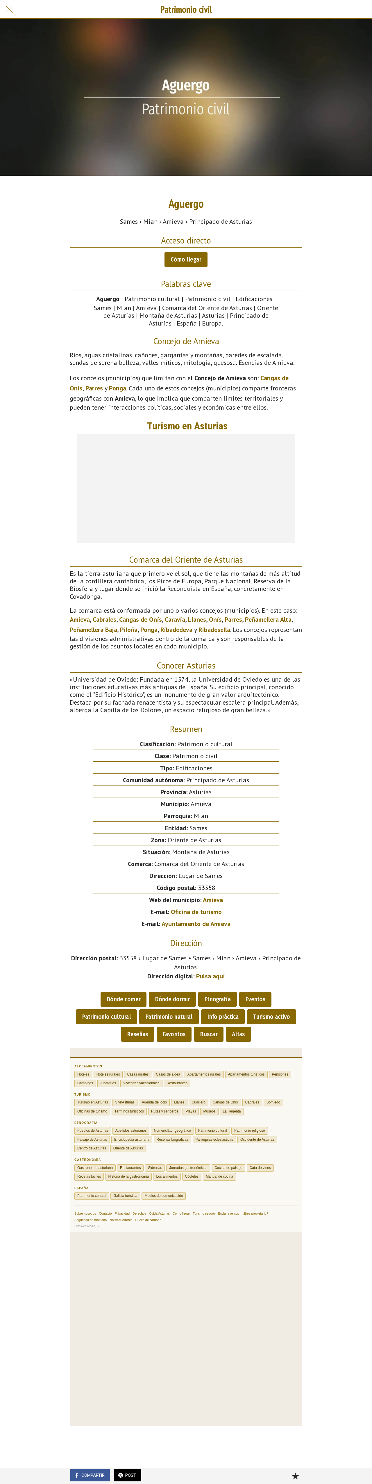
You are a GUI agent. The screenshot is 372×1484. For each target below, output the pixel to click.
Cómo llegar (186, 259)
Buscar (208, 1034)
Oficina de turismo (196, 912)
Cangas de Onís (140, 619)
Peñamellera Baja (93, 629)
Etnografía (217, 999)
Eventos (255, 999)
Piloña (128, 629)
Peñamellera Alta (268, 619)
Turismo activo (271, 1016)
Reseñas (137, 1034)
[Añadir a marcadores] (295, 1476)
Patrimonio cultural (106, 1016)
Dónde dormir (172, 999)
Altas (238, 1034)
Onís (215, 619)
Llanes (197, 619)
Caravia (175, 619)
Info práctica (223, 1016)
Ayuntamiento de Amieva (196, 924)
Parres (94, 388)
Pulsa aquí (210, 976)
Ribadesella (214, 629)
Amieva (80, 619)
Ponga (117, 388)
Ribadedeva (176, 629)
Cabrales (104, 619)
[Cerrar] (9, 9)
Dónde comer (123, 999)
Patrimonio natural (168, 1016)
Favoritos (174, 1034)
